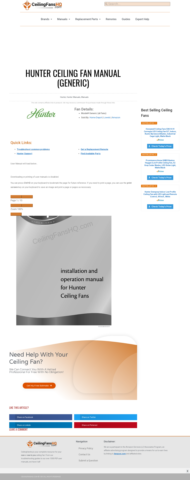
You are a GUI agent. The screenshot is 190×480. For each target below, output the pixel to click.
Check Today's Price (161, 146)
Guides (126, 19)
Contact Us (84, 454)
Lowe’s (107, 117)
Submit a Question (88, 460)
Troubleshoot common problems (33, 149)
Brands (45, 19)
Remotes (111, 19)
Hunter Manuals (73, 97)
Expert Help (142, 19)
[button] (39, 386)
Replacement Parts (86, 19)
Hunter (63, 97)
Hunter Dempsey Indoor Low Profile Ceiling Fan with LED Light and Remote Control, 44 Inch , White (160, 194)
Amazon (116, 117)
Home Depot (96, 117)
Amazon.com (120, 454)
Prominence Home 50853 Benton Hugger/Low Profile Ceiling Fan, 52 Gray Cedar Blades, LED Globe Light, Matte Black (160, 164)
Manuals (62, 19)
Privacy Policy (86, 448)
